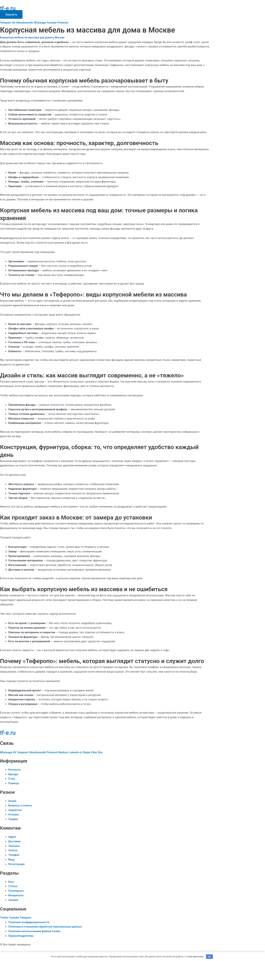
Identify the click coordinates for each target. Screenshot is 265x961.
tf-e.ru (8, 8)
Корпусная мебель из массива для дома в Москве (33, 37)
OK (209, 956)
